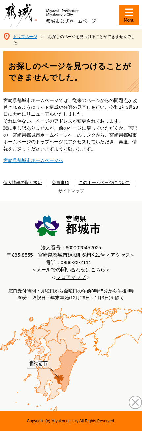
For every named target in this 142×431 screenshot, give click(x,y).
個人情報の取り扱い (22, 182)
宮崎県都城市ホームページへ (33, 160)
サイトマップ (71, 190)
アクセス (120, 255)
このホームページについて (104, 182)
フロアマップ (71, 277)
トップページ (25, 36)
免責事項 (60, 182)
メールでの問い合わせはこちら (70, 269)
